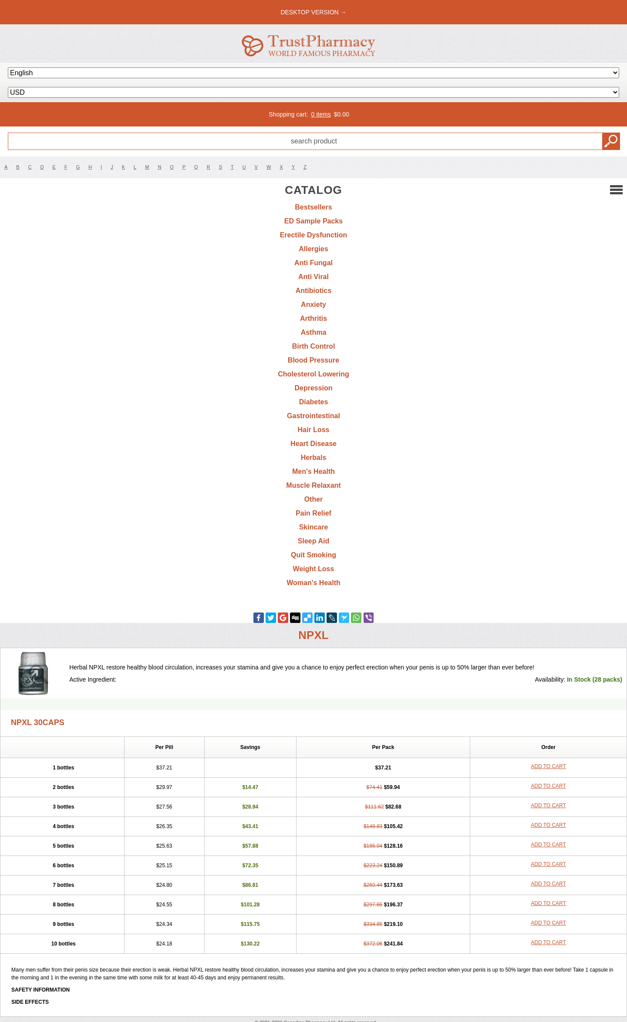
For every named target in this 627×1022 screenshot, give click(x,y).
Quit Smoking (313, 555)
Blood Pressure (313, 360)
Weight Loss (313, 569)
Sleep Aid (313, 541)
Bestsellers (313, 207)
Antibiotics (314, 290)
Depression (313, 388)
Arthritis (313, 318)
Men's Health (313, 471)
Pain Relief (313, 513)
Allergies (313, 249)
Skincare (313, 527)
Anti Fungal (313, 262)
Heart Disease (313, 443)
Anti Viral (313, 276)
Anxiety (313, 304)
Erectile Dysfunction (313, 235)
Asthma (314, 332)
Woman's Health (313, 582)
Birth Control (313, 346)
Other (313, 499)
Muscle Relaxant (313, 485)
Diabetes (313, 402)
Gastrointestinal (313, 415)
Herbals (314, 457)
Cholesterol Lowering (313, 374)
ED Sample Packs (313, 221)
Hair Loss (314, 429)
